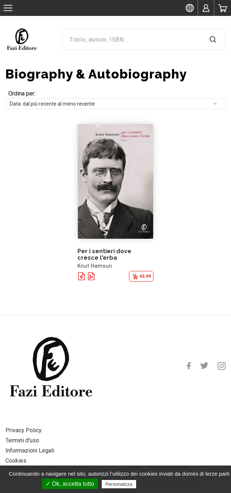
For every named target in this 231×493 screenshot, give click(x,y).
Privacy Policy (23, 430)
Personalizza (118, 484)
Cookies (15, 460)
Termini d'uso (22, 440)
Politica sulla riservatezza (168, 484)
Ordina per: (21, 93)
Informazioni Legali (29, 450)
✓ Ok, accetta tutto (70, 484)
